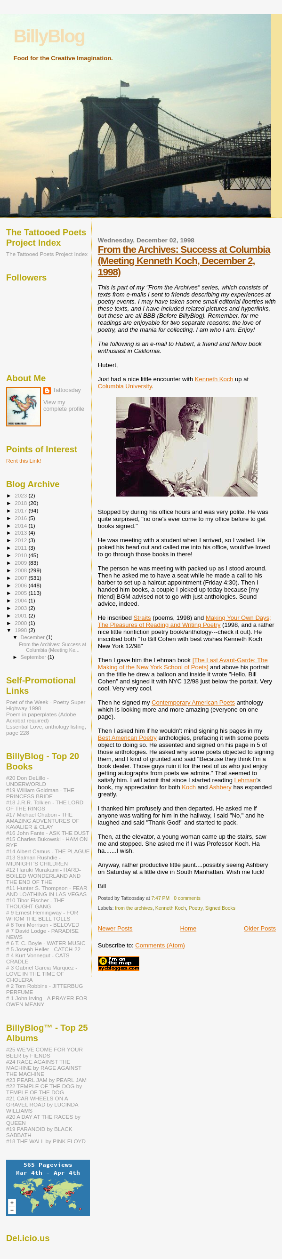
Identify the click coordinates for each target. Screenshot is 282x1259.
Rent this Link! (23, 460)
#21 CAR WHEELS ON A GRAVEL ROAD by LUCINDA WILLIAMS (42, 1104)
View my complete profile (63, 405)
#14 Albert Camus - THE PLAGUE (48, 851)
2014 (21, 525)
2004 (21, 600)
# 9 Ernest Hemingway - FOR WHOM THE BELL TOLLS (42, 915)
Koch (189, 787)
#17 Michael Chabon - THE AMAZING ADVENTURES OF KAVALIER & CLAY (43, 820)
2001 (21, 615)
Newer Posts (115, 928)
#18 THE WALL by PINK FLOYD (46, 1141)
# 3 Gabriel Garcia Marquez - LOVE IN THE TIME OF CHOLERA (41, 973)
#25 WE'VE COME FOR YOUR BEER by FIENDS (44, 1052)
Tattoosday (67, 390)
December (33, 637)
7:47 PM (160, 898)
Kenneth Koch (214, 379)
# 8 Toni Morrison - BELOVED (42, 925)
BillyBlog (49, 36)
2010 (21, 555)
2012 (21, 540)
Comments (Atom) (160, 945)
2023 (21, 495)
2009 (21, 563)
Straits (142, 617)
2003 (21, 608)
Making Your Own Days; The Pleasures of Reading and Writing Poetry (184, 621)
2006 (21, 585)
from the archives (134, 908)
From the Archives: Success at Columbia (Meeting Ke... (52, 647)
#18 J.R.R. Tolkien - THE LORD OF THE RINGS (44, 805)
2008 (21, 570)
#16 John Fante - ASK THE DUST (47, 833)
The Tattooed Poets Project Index (47, 254)
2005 (21, 593)
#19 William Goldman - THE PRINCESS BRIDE (40, 793)
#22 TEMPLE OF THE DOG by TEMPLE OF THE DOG (44, 1089)
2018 (21, 503)
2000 (21, 623)
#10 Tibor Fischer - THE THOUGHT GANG (35, 903)
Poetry (195, 908)
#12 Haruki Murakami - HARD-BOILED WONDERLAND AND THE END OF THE (43, 875)
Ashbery (220, 787)
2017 (21, 510)
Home (188, 928)
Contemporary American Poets (193, 702)
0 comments (187, 898)
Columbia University (125, 386)
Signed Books (220, 908)
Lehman (245, 780)
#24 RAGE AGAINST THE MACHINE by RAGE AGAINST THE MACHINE (43, 1068)
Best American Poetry (127, 737)
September (34, 657)
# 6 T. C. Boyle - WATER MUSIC (45, 943)
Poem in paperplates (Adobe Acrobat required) (41, 717)
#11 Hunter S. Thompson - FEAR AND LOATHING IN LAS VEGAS (46, 891)
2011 (21, 548)
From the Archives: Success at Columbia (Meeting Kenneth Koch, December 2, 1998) (184, 260)
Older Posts (260, 928)
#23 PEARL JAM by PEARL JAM (46, 1080)
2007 (21, 578)
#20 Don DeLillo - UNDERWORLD (27, 781)
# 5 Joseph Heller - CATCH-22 (43, 949)
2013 (21, 532)
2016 (21, 518)
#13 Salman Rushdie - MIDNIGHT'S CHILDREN (37, 860)
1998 (21, 630)
